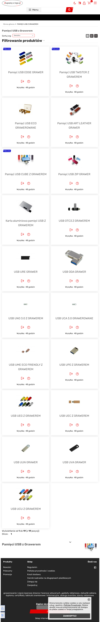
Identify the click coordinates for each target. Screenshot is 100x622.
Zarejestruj (32, 585)
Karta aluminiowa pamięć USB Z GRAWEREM (26, 223)
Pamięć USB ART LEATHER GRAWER (74, 125)
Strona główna (9, 24)
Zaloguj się (32, 581)
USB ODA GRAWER (74, 271)
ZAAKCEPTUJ (69, 616)
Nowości (7, 567)
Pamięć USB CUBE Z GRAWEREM (26, 174)
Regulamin (32, 567)
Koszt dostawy (34, 574)
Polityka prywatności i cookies (41, 571)
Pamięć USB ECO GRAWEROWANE (26, 125)
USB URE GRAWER (26, 271)
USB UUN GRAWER (26, 462)
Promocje (7, 574)
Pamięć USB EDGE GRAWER (25, 72)
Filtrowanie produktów (22, 40)
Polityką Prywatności (72, 605)
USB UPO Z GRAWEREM (74, 364)
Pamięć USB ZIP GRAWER (74, 174)
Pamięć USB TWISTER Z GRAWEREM (74, 74)
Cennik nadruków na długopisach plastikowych (49, 578)
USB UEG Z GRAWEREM (26, 415)
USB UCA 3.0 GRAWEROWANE (74, 318)
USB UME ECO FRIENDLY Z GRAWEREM (26, 367)
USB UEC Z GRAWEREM (74, 415)
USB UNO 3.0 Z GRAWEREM (25, 318)
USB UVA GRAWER (74, 462)
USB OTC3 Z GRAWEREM (74, 220)
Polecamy (7, 571)
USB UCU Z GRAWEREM (26, 509)
